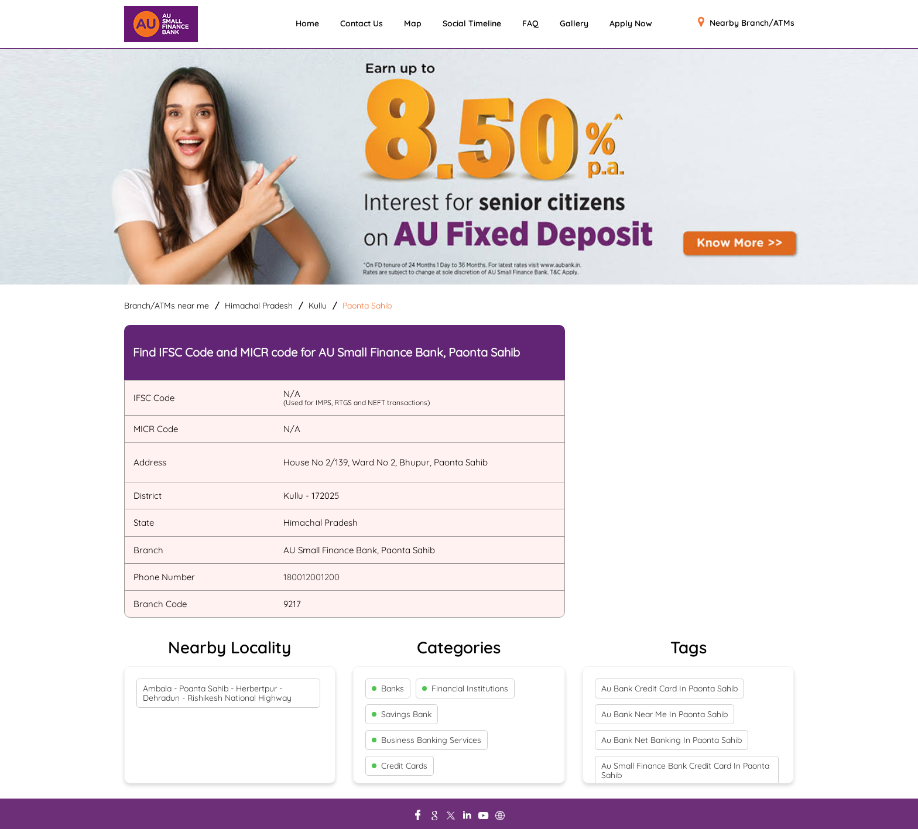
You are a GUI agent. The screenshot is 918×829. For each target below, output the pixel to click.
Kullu (318, 305)
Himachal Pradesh (259, 305)
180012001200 (311, 577)
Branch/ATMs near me (166, 305)
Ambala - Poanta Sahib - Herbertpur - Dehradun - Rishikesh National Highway (217, 693)
